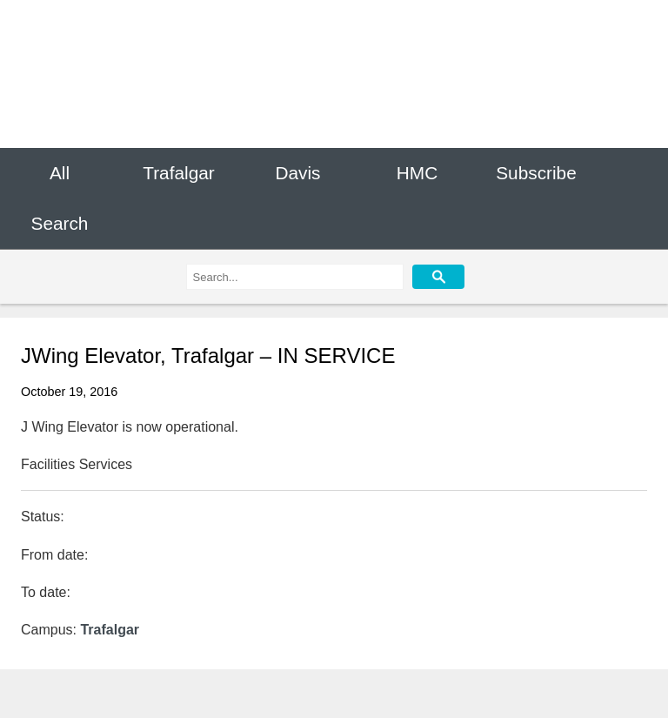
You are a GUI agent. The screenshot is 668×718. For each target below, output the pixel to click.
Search (60, 224)
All (60, 173)
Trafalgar (178, 173)
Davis (297, 173)
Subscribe (536, 173)
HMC (417, 173)
